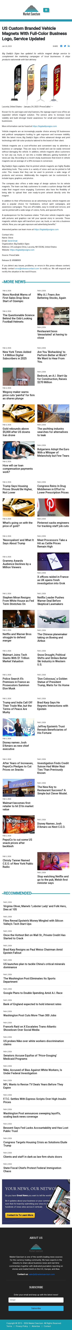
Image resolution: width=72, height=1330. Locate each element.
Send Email (12, 241)
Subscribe (36, 1308)
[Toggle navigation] (46, 10)
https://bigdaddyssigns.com (45, 126)
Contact (47, 1326)
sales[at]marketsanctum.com (42, 1274)
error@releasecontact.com (27, 268)
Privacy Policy (22, 1326)
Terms (9, 1326)
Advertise (36, 1326)
